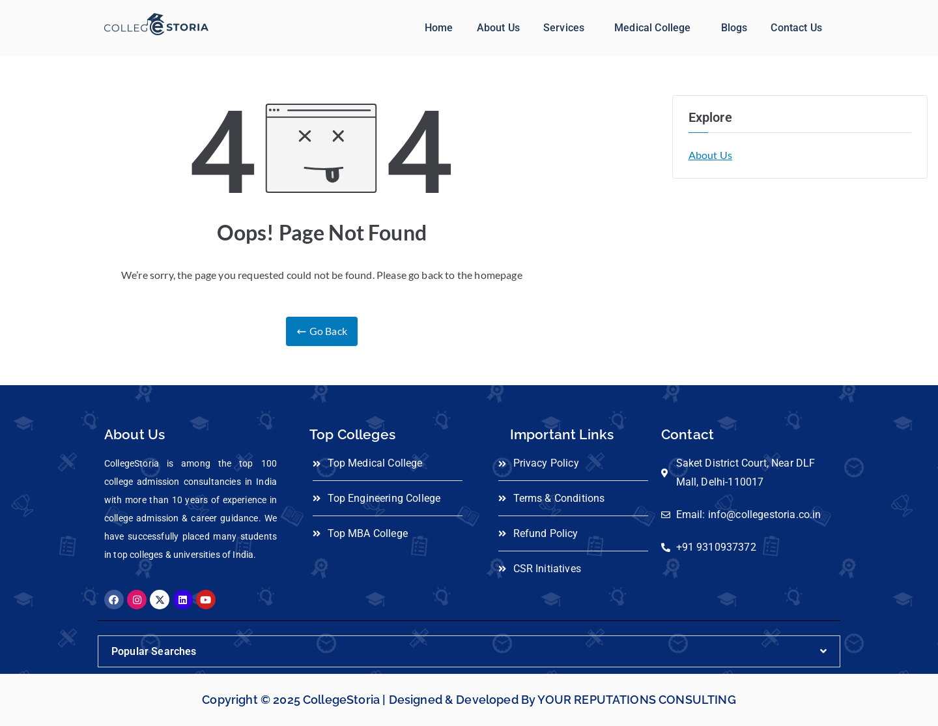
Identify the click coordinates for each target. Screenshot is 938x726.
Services (563, 28)
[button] (567, 28)
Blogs (734, 28)
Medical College (652, 28)
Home (439, 28)
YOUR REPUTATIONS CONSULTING (636, 699)
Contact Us (796, 28)
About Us (498, 28)
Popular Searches (154, 651)
